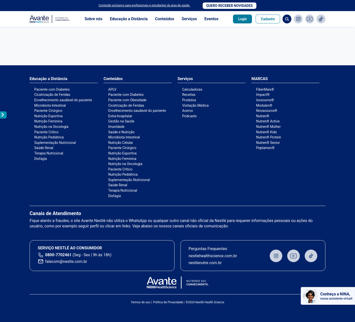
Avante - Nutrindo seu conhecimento (50, 19)
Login (242, 19)
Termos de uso (140, 302)
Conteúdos (164, 19)
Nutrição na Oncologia (51, 127)
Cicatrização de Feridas (52, 95)
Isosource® (265, 100)
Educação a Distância (129, 19)
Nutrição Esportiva (48, 116)
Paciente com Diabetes (52, 89)
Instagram (298, 19)
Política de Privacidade (168, 302)
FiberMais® (265, 89)
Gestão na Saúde (121, 121)
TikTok (321, 19)
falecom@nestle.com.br (66, 261)
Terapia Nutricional (48, 153)
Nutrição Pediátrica (49, 137)
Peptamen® (265, 148)
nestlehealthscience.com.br (213, 256)
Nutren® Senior (268, 143)
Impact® (262, 95)
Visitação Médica (195, 105)
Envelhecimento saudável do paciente (63, 100)
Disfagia (40, 159)
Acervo (187, 111)
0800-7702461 (58, 255)
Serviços (189, 19)
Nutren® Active (268, 121)
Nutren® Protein (268, 137)
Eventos (211, 19)
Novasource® (266, 111)
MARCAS (259, 79)
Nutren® (262, 116)
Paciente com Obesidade (127, 100)
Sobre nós (93, 19)
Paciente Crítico (46, 132)
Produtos (189, 100)
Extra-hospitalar (120, 116)
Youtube (309, 19)
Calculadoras (192, 89)
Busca (287, 19)
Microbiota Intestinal (50, 105)
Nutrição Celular (120, 143)
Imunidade (116, 127)
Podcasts (189, 116)
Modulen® (264, 105)
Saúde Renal (43, 148)
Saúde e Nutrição (121, 132)
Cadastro (268, 19)
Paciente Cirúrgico (48, 111)
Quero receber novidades (229, 6)
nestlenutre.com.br (205, 262)
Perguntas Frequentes (208, 248)
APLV (112, 89)
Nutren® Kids (266, 132)
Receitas (188, 95)
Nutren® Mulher (268, 127)
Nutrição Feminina (48, 121)
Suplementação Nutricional (55, 143)
